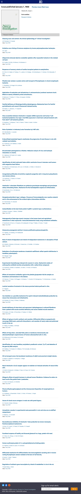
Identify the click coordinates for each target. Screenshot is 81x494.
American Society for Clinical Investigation (24, 489)
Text (6, 43)
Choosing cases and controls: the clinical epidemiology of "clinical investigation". (26, 39)
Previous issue (36, 7)
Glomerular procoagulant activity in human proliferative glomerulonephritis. (25, 230)
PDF (9, 43)
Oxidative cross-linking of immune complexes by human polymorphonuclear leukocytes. (28, 48)
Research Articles (26, 17)
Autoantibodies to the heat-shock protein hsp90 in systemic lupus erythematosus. (27, 209)
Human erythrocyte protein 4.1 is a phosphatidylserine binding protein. (23, 443)
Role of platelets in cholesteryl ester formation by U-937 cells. (20, 129)
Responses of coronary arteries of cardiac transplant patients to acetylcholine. (25, 69)
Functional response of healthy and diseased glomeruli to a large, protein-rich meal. (27, 433)
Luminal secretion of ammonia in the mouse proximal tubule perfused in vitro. (26, 286)
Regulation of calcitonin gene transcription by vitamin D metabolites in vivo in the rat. (28, 464)
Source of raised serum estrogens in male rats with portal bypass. (22, 400)
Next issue (45, 7)
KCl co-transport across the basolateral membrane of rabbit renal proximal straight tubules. (29, 356)
